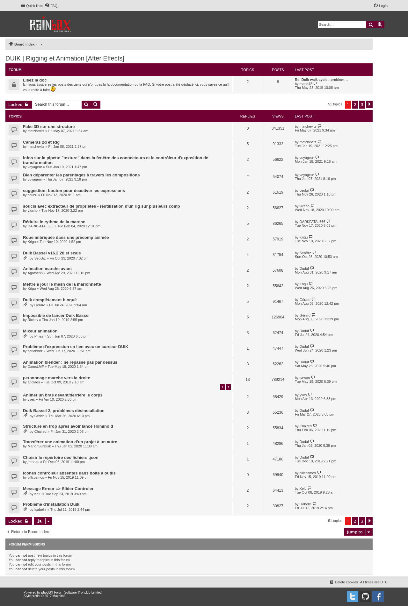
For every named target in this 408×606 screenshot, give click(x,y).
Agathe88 (35, 273)
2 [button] (355, 104)
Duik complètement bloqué (50, 299)
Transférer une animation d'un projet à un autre (70, 441)
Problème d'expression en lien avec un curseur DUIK (75, 346)
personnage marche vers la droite (56, 377)
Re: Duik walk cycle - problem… (321, 80)
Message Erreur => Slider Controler (58, 488)
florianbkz (35, 351)
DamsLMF (36, 366)
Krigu (32, 242)
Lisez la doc (35, 80)
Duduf (304, 268)
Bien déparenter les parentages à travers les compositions (81, 175)
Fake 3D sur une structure (49, 126)
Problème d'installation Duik (51, 504)
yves (31, 399)
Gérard (39, 305)
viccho (33, 210)
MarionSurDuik (39, 446)
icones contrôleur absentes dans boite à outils (69, 473)
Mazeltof (59, 596)
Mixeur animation (40, 331)
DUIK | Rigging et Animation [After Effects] (64, 58)
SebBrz (40, 258)
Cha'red (40, 431)
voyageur (35, 167)
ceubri (32, 195)
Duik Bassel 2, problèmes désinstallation (64, 410)
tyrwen (305, 378)
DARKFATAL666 (41, 226)
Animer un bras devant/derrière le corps (63, 395)
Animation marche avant (47, 268)
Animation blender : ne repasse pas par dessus (70, 362)
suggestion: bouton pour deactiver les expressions (74, 190)
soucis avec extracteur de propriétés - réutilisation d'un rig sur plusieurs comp (101, 206)
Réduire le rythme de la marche (54, 221)
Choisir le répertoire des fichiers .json (60, 457)
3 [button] (362, 104)
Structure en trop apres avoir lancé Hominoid (68, 426)
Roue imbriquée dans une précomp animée (66, 237)
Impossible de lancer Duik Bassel (56, 315)
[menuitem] (51, 6)
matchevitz (36, 131)
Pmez (38, 336)
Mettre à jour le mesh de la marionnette (62, 284)
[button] (369, 104)
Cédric (39, 416)
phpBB (46, 592)
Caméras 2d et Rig (41, 142)
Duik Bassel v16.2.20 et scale (52, 253)
